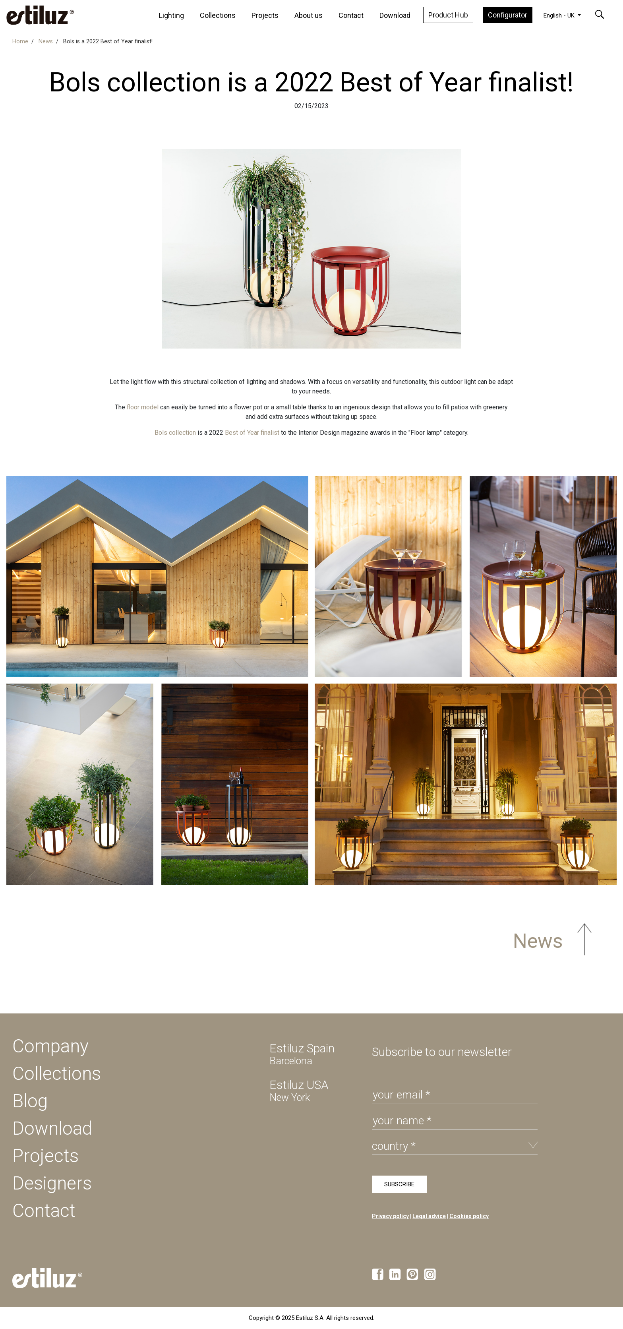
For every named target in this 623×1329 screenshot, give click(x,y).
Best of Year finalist (252, 432)
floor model (143, 407)
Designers (52, 1183)
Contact (351, 15)
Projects (265, 15)
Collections (218, 15)
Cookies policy (469, 1216)
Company (50, 1046)
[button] (604, 14)
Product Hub (448, 15)
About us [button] (308, 15)
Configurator (507, 15)
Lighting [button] (171, 15)
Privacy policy (390, 1216)
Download (394, 15)
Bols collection (175, 432)
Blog (30, 1101)
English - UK (560, 15)
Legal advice (429, 1216)
